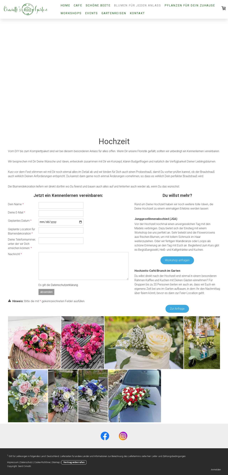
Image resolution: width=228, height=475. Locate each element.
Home (65, 5)
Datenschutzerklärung (64, 285)
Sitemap (56, 462)
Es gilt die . (58, 285)
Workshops (71, 13)
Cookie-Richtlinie (42, 462)
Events (91, 13)
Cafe (78, 5)
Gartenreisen (114, 13)
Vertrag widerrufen (73, 462)
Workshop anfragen (177, 260)
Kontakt (137, 13)
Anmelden (216, 469)
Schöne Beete (98, 5)
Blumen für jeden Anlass (137, 5)
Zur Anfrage (177, 308)
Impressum (13, 462)
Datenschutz (26, 462)
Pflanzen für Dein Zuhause (190, 5)
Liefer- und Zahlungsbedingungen (169, 456)
